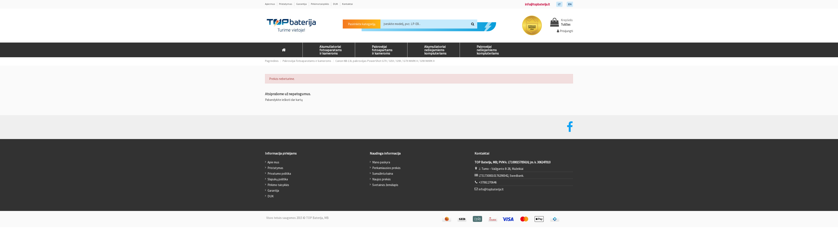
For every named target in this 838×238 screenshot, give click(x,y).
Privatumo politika (279, 174)
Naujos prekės (381, 179)
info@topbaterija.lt (537, 4)
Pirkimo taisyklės (320, 3)
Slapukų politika (278, 179)
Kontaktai (347, 3)
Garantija (301, 3)
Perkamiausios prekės (386, 168)
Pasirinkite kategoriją (361, 24)
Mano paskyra (381, 162)
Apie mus (270, 3)
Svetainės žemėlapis (385, 185)
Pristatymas (285, 3)
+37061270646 (488, 182)
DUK (335, 3)
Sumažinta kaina (382, 174)
